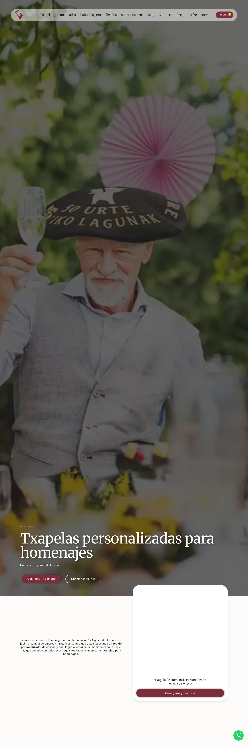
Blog (151, 15)
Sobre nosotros (132, 15)
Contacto (165, 15)
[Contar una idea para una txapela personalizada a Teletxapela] (84, 579)
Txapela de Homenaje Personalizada (180, 680)
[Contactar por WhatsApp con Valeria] (238, 735)
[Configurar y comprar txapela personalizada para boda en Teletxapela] (42, 579)
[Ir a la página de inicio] (19, 14)
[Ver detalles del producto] (180, 633)
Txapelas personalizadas (58, 15)
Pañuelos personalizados (98, 15)
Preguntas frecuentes (192, 15)
